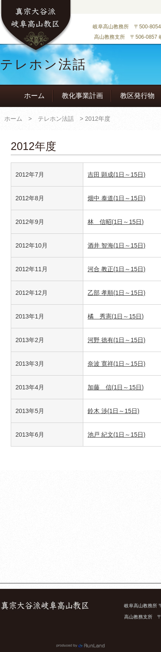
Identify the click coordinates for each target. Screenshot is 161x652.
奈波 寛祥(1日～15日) (117, 363)
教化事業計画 (82, 95)
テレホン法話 (56, 118)
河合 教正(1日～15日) (117, 269)
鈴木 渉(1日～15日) (114, 410)
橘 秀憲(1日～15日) (116, 316)
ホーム (34, 95)
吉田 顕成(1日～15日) (117, 174)
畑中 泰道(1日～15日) (117, 198)
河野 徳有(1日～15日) (117, 340)
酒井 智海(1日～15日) (117, 245)
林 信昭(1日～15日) (116, 221)
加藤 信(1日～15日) (116, 387)
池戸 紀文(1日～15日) (117, 434)
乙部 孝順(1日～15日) (117, 292)
